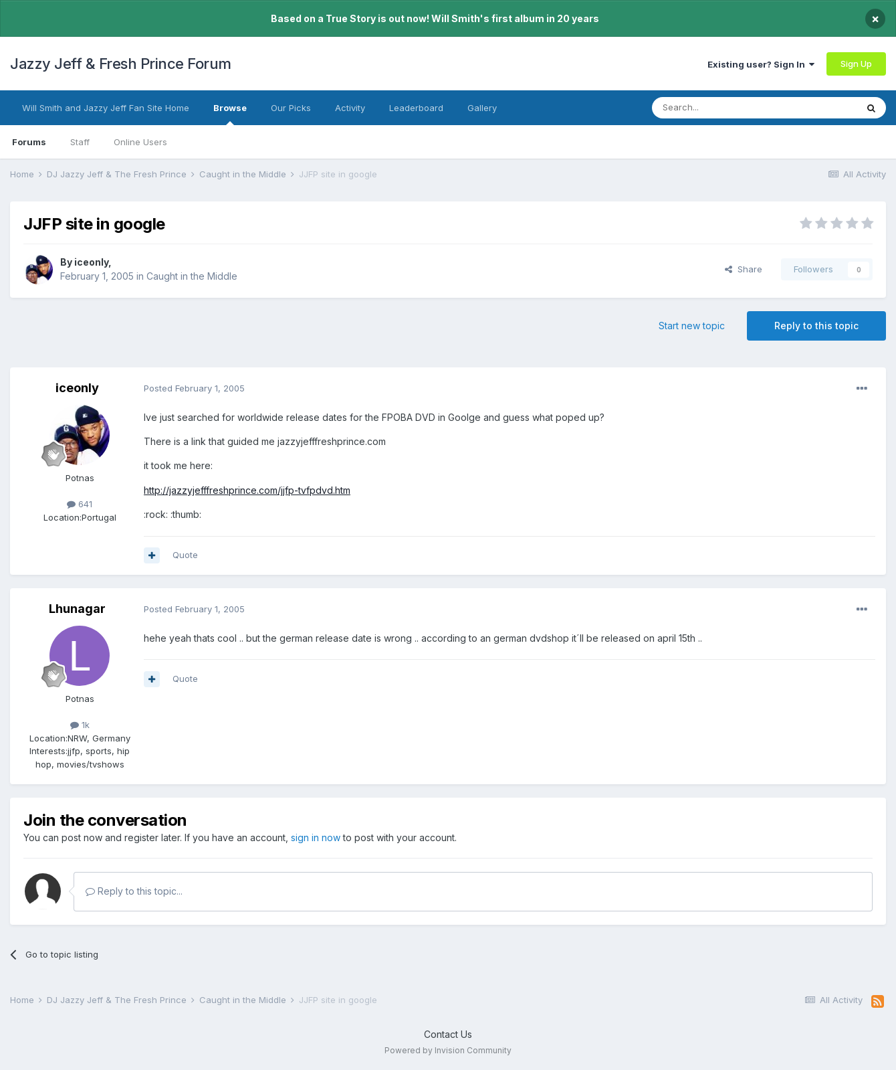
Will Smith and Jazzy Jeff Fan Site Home (105, 107)
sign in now (315, 837)
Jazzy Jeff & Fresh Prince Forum (120, 63)
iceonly (91, 262)
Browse (230, 113)
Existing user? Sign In (760, 64)
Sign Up (856, 63)
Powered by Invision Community (448, 1050)
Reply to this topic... (134, 891)
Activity (350, 107)
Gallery (482, 107)
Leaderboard (416, 107)
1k (80, 724)
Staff (80, 142)
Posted (194, 388)
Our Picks (291, 107)
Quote (185, 554)
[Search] (720, 107)
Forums (29, 142)
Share (743, 269)
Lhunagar (77, 609)
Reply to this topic (816, 325)
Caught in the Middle (191, 276)
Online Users (140, 142)
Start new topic (692, 325)
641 (79, 504)
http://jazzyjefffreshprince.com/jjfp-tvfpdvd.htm (247, 490)
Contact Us (448, 1034)
